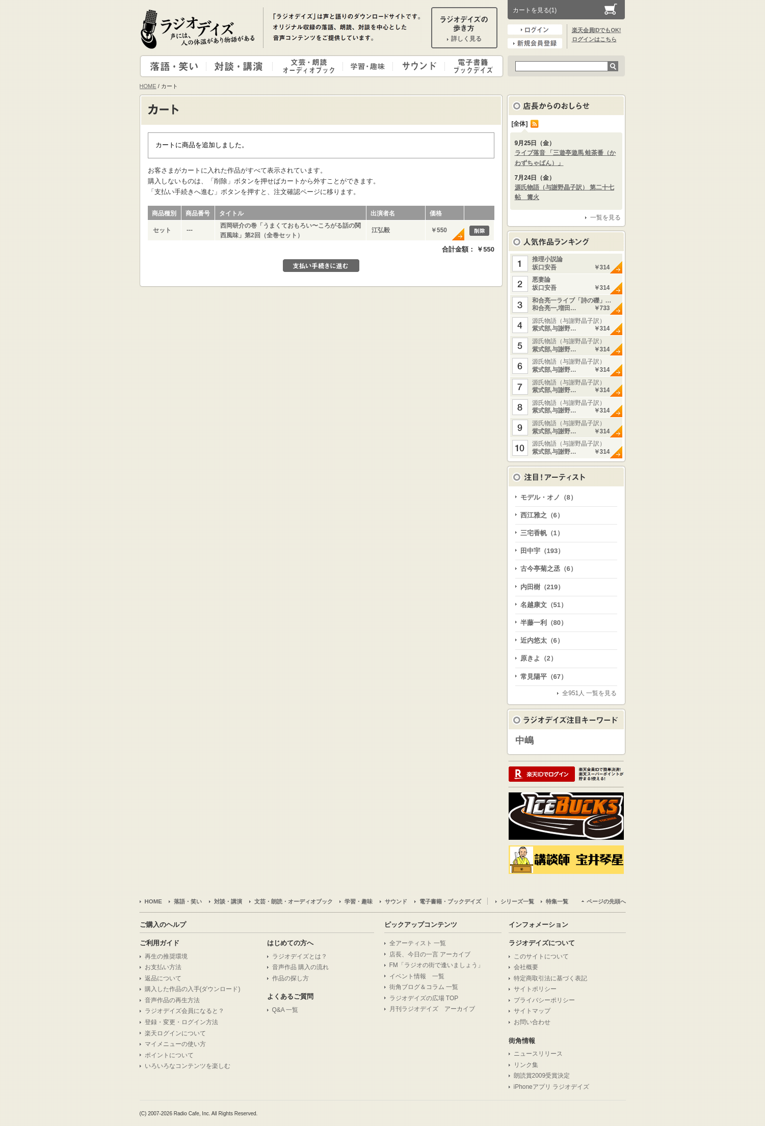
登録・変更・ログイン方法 (181, 1022)
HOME (148, 86)
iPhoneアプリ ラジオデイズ (552, 1086)
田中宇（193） (542, 551)
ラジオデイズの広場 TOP (424, 998)
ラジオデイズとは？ (299, 956)
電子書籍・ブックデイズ (472, 66)
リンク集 (526, 1064)
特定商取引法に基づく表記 (550, 978)
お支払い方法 (163, 967)
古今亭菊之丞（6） (548, 568)
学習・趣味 (368, 66)
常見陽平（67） (543, 676)
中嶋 (524, 740)
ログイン (535, 29)
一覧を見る (605, 217)
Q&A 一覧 (285, 1009)
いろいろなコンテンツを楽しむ (187, 1065)
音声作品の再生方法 (172, 1000)
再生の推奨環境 (166, 956)
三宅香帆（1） (542, 533)
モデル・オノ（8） (548, 497)
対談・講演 (241, 66)
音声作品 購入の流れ (300, 967)
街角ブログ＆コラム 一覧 (423, 987)
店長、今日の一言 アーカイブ (429, 954)
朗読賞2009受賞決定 (542, 1075)
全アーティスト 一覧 (417, 943)
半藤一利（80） (543, 622)
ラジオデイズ (199, 29)
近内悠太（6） (542, 640)
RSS (534, 123)
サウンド (416, 66)
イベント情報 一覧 (416, 976)
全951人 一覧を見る (589, 693)
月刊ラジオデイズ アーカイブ (432, 1008)
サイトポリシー (535, 989)
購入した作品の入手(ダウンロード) (193, 989)
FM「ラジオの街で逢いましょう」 (436, 965)
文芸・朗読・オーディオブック (312, 66)
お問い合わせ (532, 1022)
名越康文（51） (543, 605)
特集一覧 (557, 901)
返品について (163, 978)
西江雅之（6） (542, 515)
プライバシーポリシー (544, 1000)
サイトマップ (532, 1010)
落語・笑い (173, 66)
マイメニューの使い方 (175, 1044)
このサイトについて (541, 956)
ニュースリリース (538, 1053)
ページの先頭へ (606, 901)
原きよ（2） (538, 658)
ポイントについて (169, 1055)
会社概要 (526, 967)
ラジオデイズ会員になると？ (184, 1010)
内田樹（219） (542, 587)
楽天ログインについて (175, 1033)
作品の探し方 (290, 978)
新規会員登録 (535, 43)
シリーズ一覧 (517, 901)
